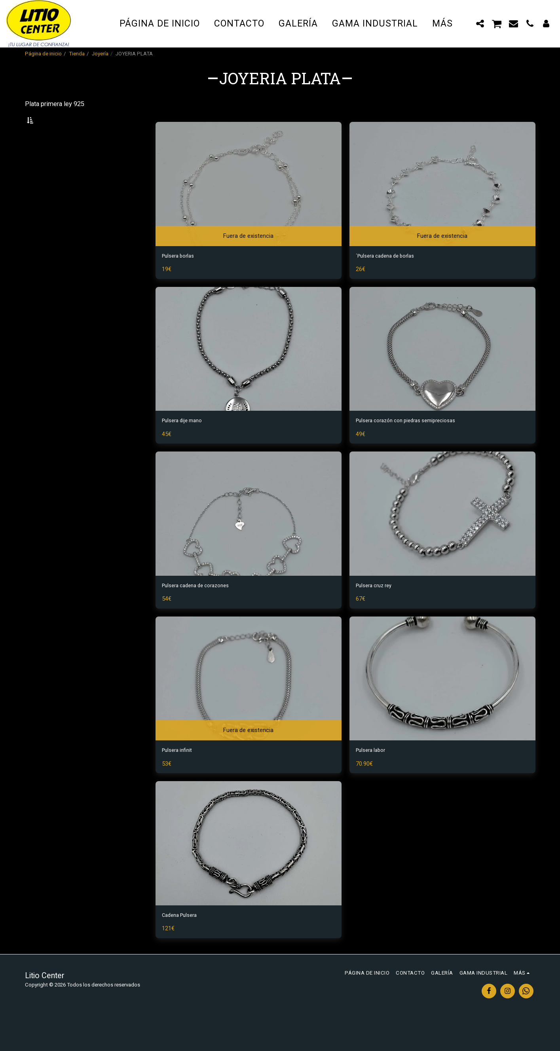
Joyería (100, 54)
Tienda (77, 54)
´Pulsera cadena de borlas (392, 276)
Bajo (45, 160)
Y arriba (51, 192)
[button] (480, 23)
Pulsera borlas (182, 276)
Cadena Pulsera (183, 945)
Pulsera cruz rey (378, 610)
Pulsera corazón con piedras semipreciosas (418, 443)
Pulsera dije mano (187, 443)
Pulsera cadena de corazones (203, 610)
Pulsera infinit (181, 777)
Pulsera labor (374, 777)
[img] (249, 203)
